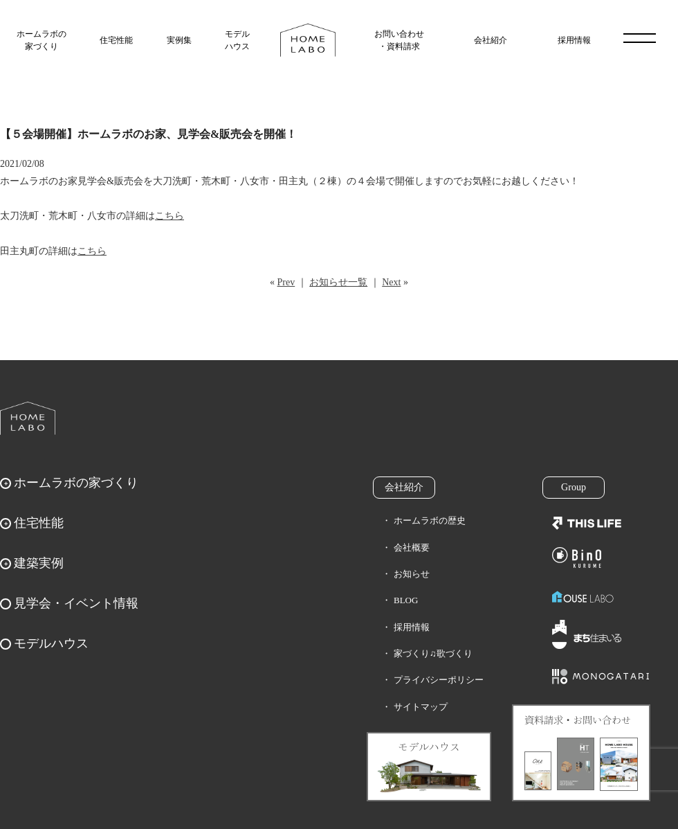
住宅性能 (116, 40)
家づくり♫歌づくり (433, 653)
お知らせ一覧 (338, 282)
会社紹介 (490, 40)
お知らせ (412, 574)
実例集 (179, 40)
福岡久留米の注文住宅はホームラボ (308, 40)
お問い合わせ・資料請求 (399, 40)
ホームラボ (27, 418)
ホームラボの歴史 (430, 520)
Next (391, 282)
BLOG (406, 600)
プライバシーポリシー (439, 680)
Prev (286, 282)
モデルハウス (237, 40)
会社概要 (412, 547)
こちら (169, 216)
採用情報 (574, 40)
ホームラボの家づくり (41, 40)
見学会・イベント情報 (76, 603)
